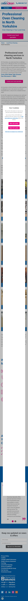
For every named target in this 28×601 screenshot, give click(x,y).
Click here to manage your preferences (14, 131)
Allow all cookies (14, 123)
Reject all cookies (14, 128)
